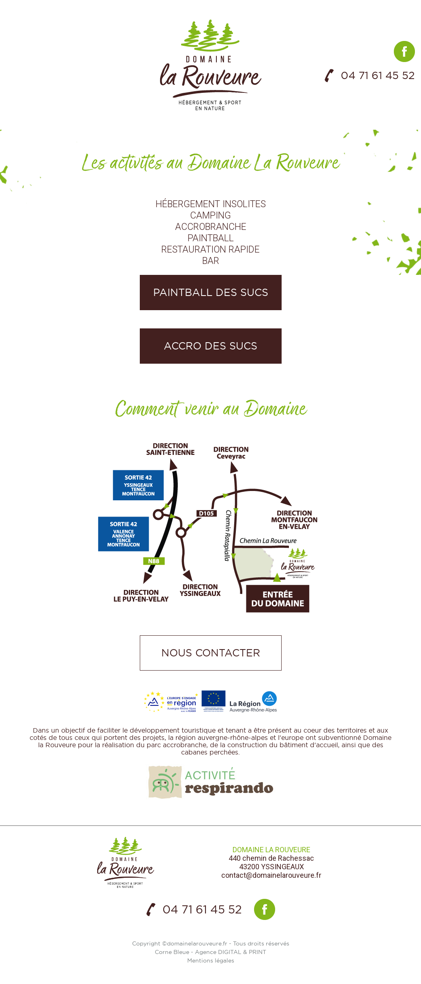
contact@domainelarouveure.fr (271, 875)
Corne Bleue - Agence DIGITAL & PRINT (210, 952)
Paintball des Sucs (210, 292)
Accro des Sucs (210, 346)
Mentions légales (210, 960)
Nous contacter (210, 652)
